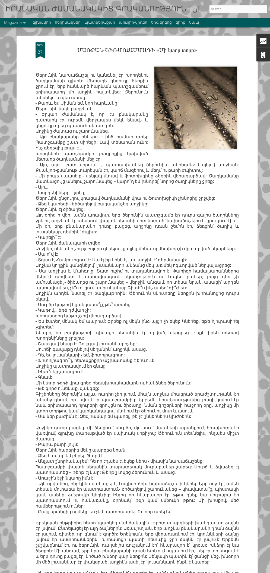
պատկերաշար (99, 22)
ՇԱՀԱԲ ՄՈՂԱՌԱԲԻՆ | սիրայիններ (120, 505)
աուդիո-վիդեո (133, 22)
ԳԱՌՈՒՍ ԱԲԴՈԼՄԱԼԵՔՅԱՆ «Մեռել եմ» (126, 381)
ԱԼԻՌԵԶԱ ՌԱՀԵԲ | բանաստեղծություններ (126, 443)
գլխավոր (42, 22)
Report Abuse (228, 569)
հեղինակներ (68, 22)
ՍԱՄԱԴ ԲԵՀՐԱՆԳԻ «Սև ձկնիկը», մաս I (124, 257)
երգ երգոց (161, 22)
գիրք (180, 22)
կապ (194, 22)
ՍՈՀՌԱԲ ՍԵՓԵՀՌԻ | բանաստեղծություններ (127, 319)
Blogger (213, 569)
